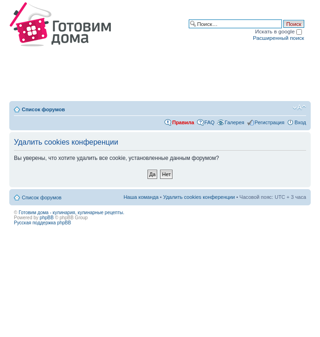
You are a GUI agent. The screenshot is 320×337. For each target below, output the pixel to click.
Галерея (234, 122)
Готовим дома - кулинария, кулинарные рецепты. (71, 212)
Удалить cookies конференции (199, 197)
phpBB (47, 217)
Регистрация (269, 122)
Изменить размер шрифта (299, 107)
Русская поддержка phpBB (42, 222)
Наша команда (140, 197)
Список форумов (43, 109)
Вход (300, 122)
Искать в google (278, 31)
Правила (183, 122)
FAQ (210, 122)
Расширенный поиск (278, 38)
